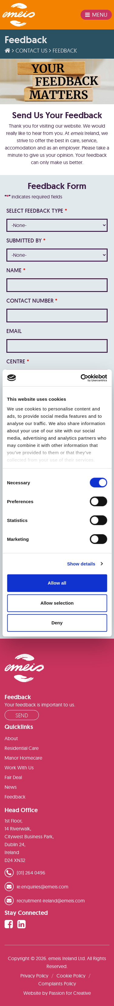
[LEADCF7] (57, 315)
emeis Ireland (18, 14)
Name (16, 270)
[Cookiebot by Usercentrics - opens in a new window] (81, 378)
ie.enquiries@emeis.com (42, 887)
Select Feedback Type (36, 210)
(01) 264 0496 (31, 873)
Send (22, 715)
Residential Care (22, 748)
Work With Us (19, 767)
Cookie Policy (71, 976)
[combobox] (57, 225)
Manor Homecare (23, 758)
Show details (81, 563)
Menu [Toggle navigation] (96, 14)
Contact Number (31, 300)
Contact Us (31, 50)
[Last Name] (57, 285)
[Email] (57, 346)
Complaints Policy (57, 983)
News (11, 787)
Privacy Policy (34, 976)
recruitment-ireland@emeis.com (51, 901)
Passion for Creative (70, 993)
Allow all (57, 582)
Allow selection (57, 603)
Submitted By (26, 240)
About (11, 738)
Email (14, 331)
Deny (57, 622)
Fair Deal (13, 777)
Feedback (15, 797)
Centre (17, 361)
